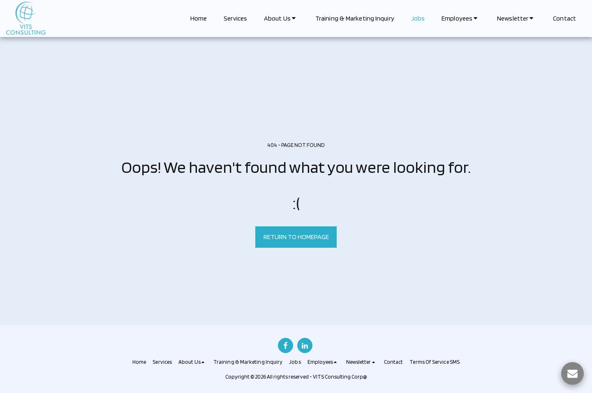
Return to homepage (296, 237)
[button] (281, 18)
